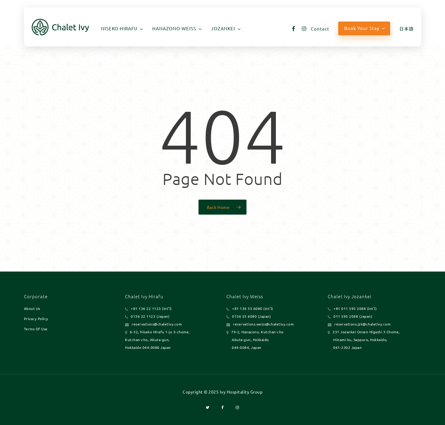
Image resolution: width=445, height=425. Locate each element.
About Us (32, 308)
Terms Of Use (36, 328)
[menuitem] (406, 28)
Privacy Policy (36, 318)
